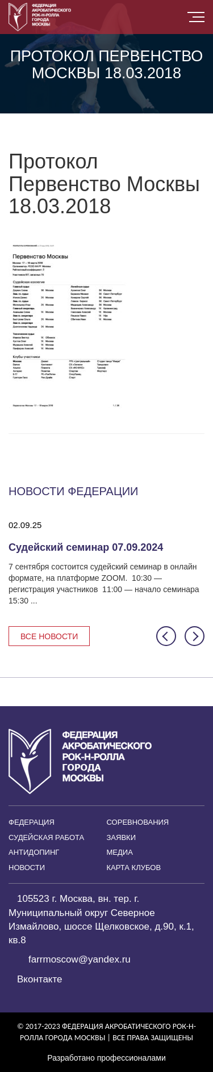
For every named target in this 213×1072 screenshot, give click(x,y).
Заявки (121, 837)
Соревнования (138, 822)
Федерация (32, 822)
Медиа (120, 852)
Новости (27, 867)
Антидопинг (34, 852)
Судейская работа (46, 837)
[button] (166, 636)
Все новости (49, 636)
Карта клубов (134, 867)
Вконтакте (39, 979)
